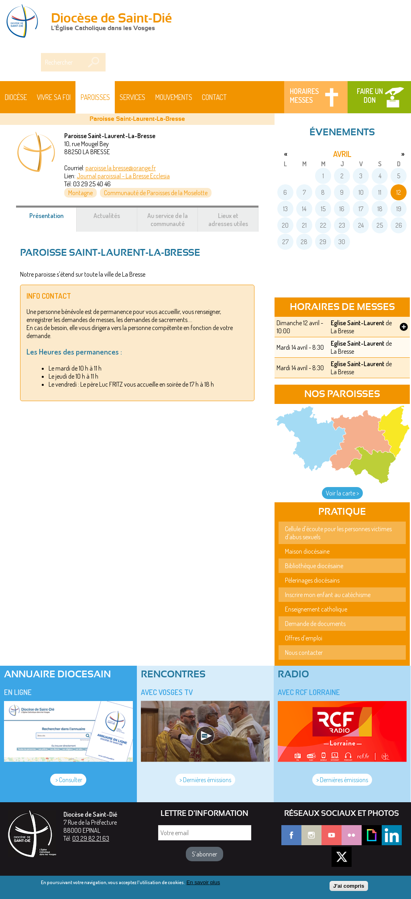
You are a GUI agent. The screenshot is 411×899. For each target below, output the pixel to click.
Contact (214, 97)
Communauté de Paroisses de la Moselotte (156, 193)
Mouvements (173, 97)
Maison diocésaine (307, 551)
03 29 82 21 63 (90, 838)
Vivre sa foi (54, 97)
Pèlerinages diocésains (312, 580)
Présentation (53, 220)
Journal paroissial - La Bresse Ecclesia (123, 176)
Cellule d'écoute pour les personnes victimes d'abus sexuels (338, 533)
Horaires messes (304, 95)
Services (132, 97)
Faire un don (370, 95)
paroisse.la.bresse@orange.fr (120, 168)
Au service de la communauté (167, 220)
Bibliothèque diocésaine (314, 566)
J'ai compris (348, 888)
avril (342, 154)
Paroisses (95, 97)
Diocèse (16, 97)
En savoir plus (203, 884)
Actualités (107, 216)
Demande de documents (315, 624)
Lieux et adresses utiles (228, 220)
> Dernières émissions (205, 780)
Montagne (80, 193)
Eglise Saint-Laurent (358, 323)
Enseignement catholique (316, 609)
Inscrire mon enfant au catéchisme (327, 595)
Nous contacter (304, 652)
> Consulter (68, 780)
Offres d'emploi (303, 638)
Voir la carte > (342, 493)
